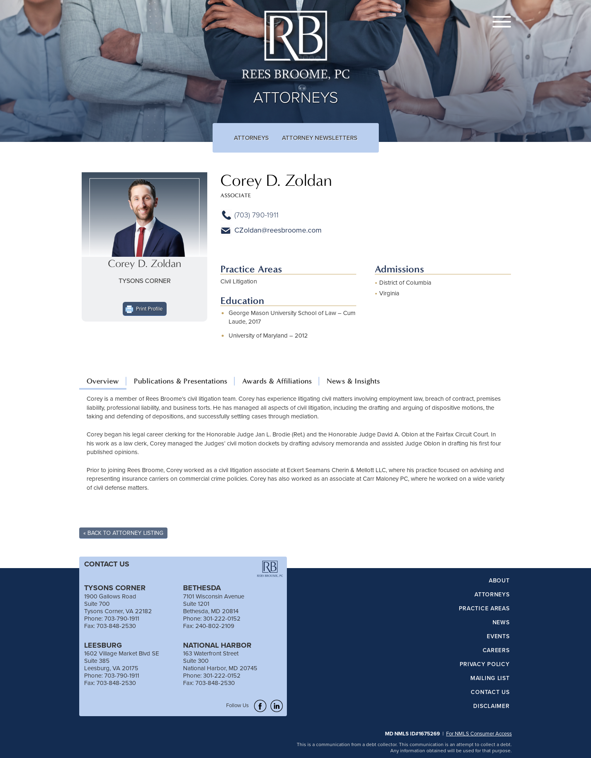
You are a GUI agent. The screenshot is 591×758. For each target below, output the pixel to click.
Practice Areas (484, 608)
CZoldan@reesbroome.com (278, 230)
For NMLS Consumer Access (479, 733)
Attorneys (251, 137)
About (499, 580)
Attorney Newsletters (319, 137)
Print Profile (149, 308)
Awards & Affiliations (277, 381)
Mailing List (489, 678)
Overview (103, 381)
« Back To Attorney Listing (123, 533)
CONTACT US (106, 564)
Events (498, 636)
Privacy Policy (485, 664)
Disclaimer (491, 706)
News (501, 622)
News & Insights (353, 381)
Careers (496, 650)
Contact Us (490, 692)
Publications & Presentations (180, 381)
